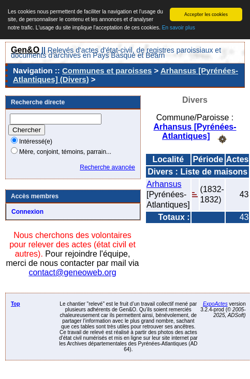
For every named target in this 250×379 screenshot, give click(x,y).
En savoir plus (178, 27)
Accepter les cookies (206, 14)
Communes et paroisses (107, 70)
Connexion (27, 211)
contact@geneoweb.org (72, 272)
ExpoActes (215, 304)
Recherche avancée (107, 167)
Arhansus (164, 183)
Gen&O (25, 49)
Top (15, 304)
